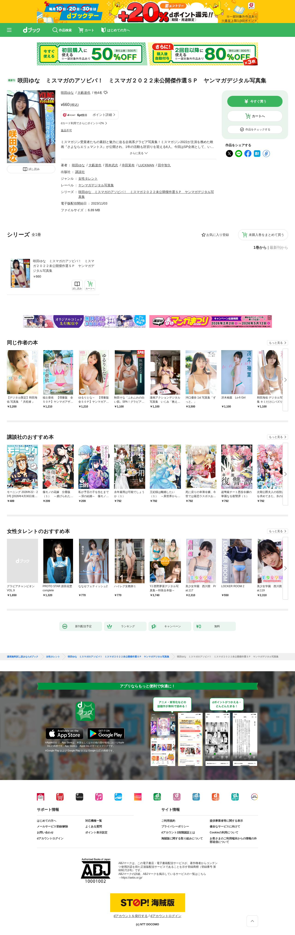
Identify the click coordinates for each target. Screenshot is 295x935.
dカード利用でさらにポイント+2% (82, 123)
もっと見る (276, 342)
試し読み (34, 169)
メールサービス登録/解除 (52, 826)
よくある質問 (93, 826)
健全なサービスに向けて (225, 826)
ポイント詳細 (102, 115)
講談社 (80, 172)
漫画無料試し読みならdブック (22, 657)
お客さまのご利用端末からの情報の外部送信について (233, 840)
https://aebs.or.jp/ (131, 877)
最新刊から (279, 247)
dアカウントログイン (50, 838)
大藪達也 (83, 92)
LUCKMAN (146, 165)
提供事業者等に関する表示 (226, 820)
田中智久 (164, 165)
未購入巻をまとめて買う (266, 235)
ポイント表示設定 (96, 832)
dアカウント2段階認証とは (178, 832)
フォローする (105, 92)
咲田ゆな (67, 92)
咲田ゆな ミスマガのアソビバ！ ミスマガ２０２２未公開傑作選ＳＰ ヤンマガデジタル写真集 (63, 266)
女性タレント (88, 178)
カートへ (258, 116)
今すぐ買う (258, 101)
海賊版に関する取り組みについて (182, 838)
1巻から (260, 247)
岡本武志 (111, 165)
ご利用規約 (168, 820)
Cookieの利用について (224, 832)
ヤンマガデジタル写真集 (96, 185)
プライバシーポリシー (175, 826)
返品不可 (66, 130)
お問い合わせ (45, 832)
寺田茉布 (128, 165)
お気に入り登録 (217, 235)
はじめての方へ (46, 820)
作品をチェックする (257, 129)
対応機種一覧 (93, 820)
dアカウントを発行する (131, 916)
